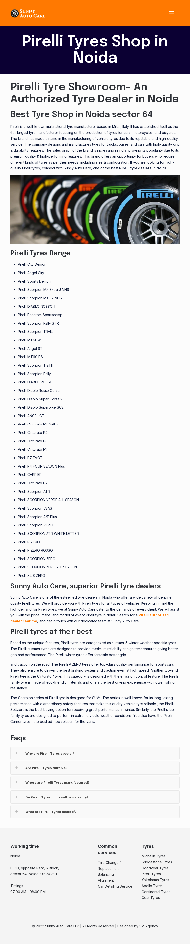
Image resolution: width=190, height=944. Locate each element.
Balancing (106, 874)
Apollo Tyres (152, 886)
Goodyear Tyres (155, 868)
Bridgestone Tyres (157, 862)
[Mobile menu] (171, 13)
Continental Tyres (156, 892)
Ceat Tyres (151, 898)
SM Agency (148, 926)
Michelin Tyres (154, 856)
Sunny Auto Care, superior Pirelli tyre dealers (85, 586)
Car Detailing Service (115, 886)
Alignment (106, 880)
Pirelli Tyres (151, 874)
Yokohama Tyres (155, 880)
